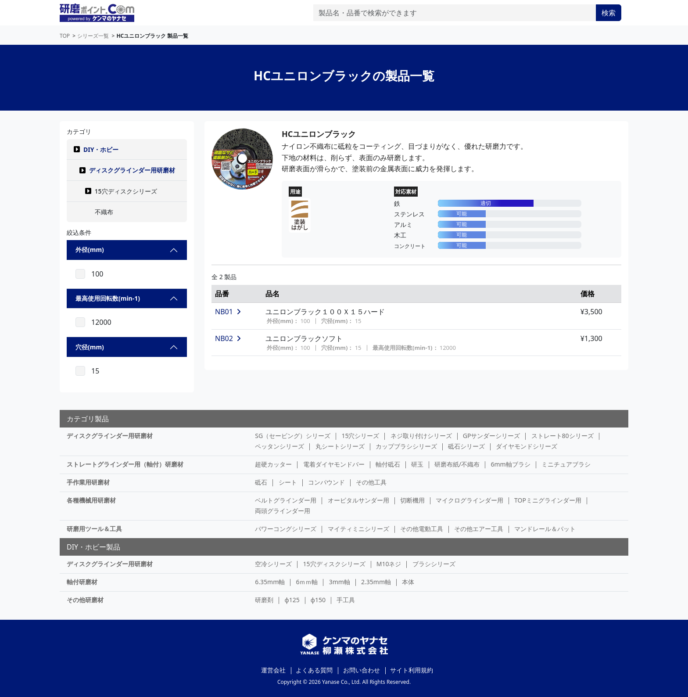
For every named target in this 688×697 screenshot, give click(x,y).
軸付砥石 (388, 464)
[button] (77, 149)
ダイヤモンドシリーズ (526, 446)
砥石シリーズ (466, 446)
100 (97, 274)
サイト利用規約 (411, 670)
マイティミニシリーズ (358, 529)
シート (288, 482)
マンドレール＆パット (545, 529)
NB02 (228, 338)
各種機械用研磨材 (91, 500)
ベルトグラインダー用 (285, 500)
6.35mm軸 (270, 582)
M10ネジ (388, 564)
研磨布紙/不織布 (457, 464)
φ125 (292, 600)
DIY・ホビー (100, 149)
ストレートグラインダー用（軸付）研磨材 (125, 464)
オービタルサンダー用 (358, 500)
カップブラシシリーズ (406, 446)
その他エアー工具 (478, 529)
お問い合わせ (361, 670)
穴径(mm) (89, 347)
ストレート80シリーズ (562, 435)
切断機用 (412, 500)
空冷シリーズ (273, 564)
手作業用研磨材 (88, 482)
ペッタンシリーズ (279, 446)
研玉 (417, 464)
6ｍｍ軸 (307, 582)
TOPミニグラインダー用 (547, 500)
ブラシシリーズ (433, 564)
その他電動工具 (421, 529)
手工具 (346, 600)
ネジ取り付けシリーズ (421, 435)
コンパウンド (326, 482)
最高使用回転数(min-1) (107, 298)
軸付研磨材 (82, 582)
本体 (408, 582)
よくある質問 (314, 670)
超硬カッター (273, 464)
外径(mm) (89, 249)
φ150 (318, 600)
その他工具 (371, 482)
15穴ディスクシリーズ (334, 564)
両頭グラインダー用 (282, 511)
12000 (101, 322)
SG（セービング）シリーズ (292, 435)
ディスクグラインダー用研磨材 (132, 170)
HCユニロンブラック (319, 134)
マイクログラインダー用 (469, 500)
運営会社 (273, 670)
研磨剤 (264, 600)
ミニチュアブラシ (566, 464)
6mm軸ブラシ (510, 464)
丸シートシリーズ (340, 446)
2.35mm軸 (376, 582)
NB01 (228, 311)
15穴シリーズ (360, 435)
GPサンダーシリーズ (491, 435)
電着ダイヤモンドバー (334, 464)
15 (95, 371)
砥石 (261, 482)
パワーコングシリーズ (285, 529)
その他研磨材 (85, 600)
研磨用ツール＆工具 (94, 529)
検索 (609, 13)
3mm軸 (339, 582)
